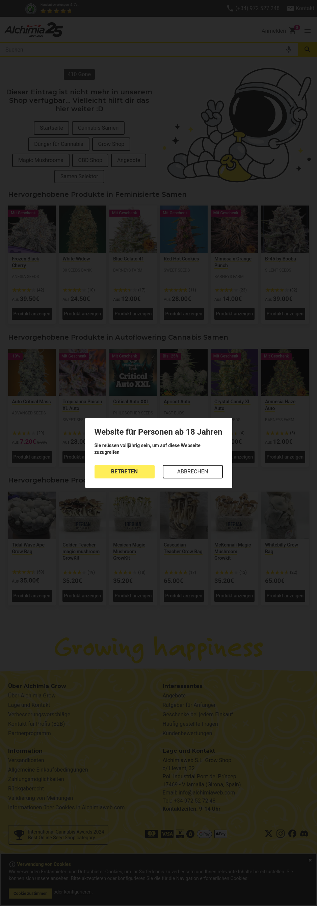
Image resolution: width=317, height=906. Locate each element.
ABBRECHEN (192, 471)
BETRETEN (124, 471)
